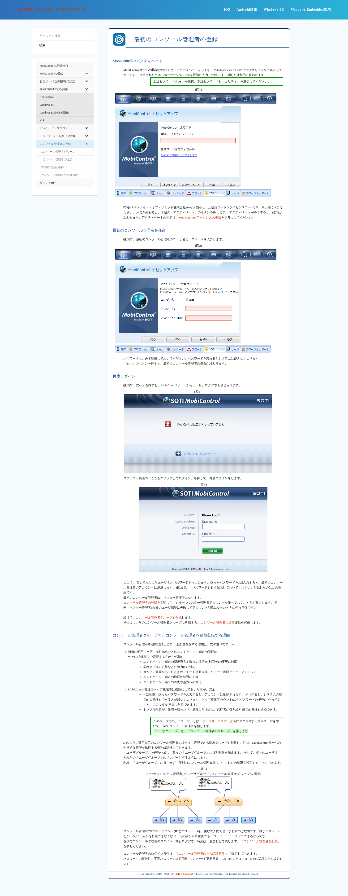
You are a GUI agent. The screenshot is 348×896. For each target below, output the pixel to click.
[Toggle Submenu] (87, 73)
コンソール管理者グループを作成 (159, 617)
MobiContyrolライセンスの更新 (200, 217)
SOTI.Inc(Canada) (182, 874)
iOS (227, 9)
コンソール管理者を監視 (261, 841)
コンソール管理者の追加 (218, 622)
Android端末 (246, 9)
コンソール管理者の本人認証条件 (202, 853)
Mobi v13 (52, 9)
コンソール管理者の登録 (140, 602)
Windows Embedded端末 (311, 9)
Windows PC (274, 9)
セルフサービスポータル (219, 721)
